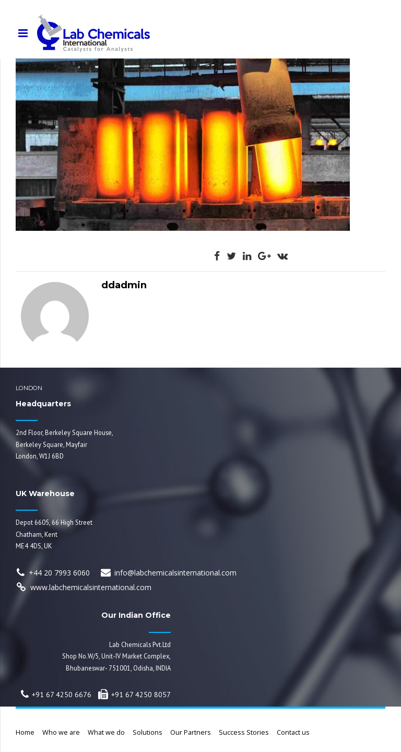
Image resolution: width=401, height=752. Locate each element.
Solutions (147, 732)
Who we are (61, 732)
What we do (106, 732)
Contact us (293, 732)
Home (25, 732)
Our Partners (190, 732)
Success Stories (244, 732)
